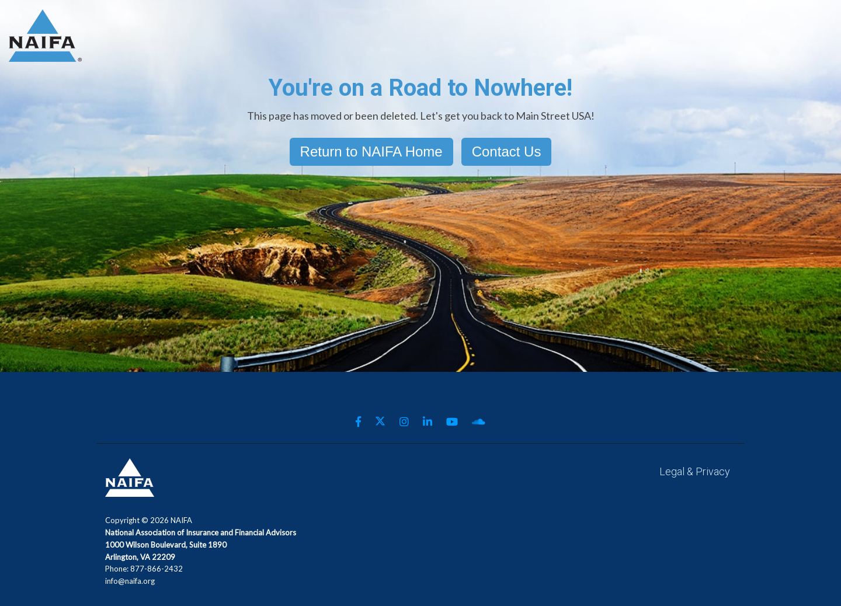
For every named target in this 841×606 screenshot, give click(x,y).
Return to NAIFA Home (371, 151)
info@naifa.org (130, 581)
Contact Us (506, 151)
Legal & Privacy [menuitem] (694, 471)
